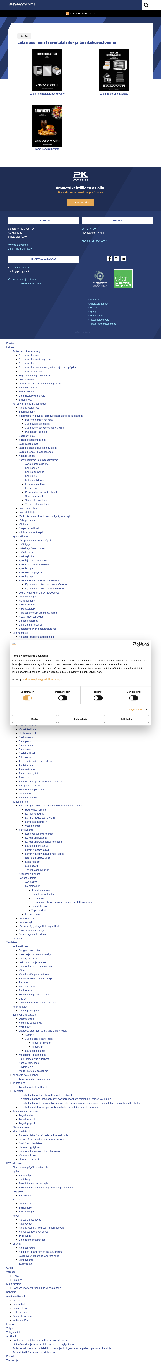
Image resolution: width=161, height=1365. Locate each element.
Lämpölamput (27, 918)
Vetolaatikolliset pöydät (32, 1239)
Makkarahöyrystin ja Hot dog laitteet (39, 926)
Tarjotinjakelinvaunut (37, 870)
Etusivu (10, 343)
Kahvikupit (37, 1046)
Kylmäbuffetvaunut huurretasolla (43, 841)
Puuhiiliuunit (26, 765)
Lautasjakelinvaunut (36, 845)
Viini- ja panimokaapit (31, 532)
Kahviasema (32, 467)
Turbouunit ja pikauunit (32, 789)
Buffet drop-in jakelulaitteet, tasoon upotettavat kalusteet (50, 805)
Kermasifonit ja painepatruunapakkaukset (42, 1139)
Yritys (9, 1328)
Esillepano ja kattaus (24, 1014)
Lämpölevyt (31, 488)
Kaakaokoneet (27, 455)
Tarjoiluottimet (27, 1119)
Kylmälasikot (32, 886)
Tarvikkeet (12, 942)
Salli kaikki (126, 719)
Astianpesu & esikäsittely (26, 351)
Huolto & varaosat (43, 259)
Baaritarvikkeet (27, 435)
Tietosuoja (12, 1360)
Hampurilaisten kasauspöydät (35, 540)
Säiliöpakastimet (28, 620)
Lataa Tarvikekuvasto (47, 148)
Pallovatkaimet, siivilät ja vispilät (37, 978)
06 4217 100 (89, 228)
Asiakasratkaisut (15, 1296)
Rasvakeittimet (27, 769)
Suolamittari (26, 990)
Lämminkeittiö (21, 632)
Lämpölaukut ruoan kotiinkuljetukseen (40, 1151)
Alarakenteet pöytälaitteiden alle (36, 636)
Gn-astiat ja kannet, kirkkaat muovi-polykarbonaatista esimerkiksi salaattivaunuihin (65, 1099)
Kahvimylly (31, 475)
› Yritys (92, 311)
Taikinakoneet (26, 391)
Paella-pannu (26, 737)
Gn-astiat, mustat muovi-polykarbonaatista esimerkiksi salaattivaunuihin (59, 1107)
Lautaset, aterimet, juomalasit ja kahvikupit (43, 1030)
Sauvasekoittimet (28, 387)
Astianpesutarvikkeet (30, 371)
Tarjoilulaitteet (20, 801)
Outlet (9, 1267)
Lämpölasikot (32, 914)
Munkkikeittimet (28, 729)
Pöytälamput (26, 1066)
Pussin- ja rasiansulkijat (32, 930)
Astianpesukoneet (29, 355)
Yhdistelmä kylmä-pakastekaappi (37, 628)
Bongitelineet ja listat (30, 950)
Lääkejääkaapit (27, 596)
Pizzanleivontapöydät (31, 616)
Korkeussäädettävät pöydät (34, 1231)
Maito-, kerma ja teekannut (33, 1070)
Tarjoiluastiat (26, 1115)
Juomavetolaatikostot (37, 423)
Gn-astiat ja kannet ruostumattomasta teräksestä (46, 1095)
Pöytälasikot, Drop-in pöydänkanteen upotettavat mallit (61, 902)
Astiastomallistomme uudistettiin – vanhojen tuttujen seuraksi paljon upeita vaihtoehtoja (62, 1348)
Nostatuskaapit (27, 733)
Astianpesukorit (27, 363)
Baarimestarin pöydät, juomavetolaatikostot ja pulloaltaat (51, 415)
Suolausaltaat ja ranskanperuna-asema (41, 781)
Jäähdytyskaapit (28, 544)
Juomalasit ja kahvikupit (39, 1038)
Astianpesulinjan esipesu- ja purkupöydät (41, 1227)
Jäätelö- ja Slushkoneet (32, 548)
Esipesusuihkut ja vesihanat (34, 375)
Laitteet (10, 347)
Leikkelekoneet (27, 379)
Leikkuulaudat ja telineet (32, 962)
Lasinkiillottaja (27, 512)
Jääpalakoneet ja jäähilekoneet (36, 451)
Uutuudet (18, 938)
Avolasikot (31, 881)
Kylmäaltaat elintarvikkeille (34, 564)
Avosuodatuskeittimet (37, 464)
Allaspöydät (25, 1223)
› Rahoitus (93, 299)
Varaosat (11, 1271)
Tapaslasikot (38, 910)
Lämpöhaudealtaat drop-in (40, 817)
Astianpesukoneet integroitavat (36, 359)
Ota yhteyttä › (80, 202)
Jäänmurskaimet (28, 443)
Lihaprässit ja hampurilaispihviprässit (40, 383)
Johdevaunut (26, 1259)
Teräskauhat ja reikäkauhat (34, 994)
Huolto (10, 1324)
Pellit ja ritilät (20, 1006)
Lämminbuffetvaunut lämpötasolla (44, 853)
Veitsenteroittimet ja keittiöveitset (37, 1002)
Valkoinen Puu (21, 1320)
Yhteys (117, 220)
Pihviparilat (25, 757)
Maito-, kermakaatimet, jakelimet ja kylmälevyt (44, 516)
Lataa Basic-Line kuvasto (114, 93)
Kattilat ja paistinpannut (26, 1074)
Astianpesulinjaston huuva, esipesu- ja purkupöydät (47, 367)
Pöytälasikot (38, 898)
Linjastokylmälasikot (43, 894)
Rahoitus (11, 1292)
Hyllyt (16, 1171)
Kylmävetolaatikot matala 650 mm (44, 588)
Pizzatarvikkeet (21, 1127)
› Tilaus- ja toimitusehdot (102, 323)
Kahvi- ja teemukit (41, 1042)
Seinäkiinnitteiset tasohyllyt (34, 1183)
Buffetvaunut (26, 829)
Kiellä (34, 719)
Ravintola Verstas (22, 1316)
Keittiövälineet (20, 946)
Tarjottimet (19, 1083)
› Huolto (92, 307)
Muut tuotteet (13, 1284)
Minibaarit (24, 524)
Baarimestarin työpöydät (39, 419)
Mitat (22, 970)
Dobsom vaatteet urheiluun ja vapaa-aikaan (37, 1287)
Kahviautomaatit (34, 472)
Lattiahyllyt (25, 1179)
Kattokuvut (25, 1195)
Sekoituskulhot (27, 986)
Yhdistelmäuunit (28, 797)
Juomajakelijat (27, 1018)
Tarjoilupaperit (27, 1123)
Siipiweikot (19, 1304)
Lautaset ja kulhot (35, 1050)
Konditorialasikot (40, 890)
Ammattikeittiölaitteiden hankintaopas (34, 1352)
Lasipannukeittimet (36, 484)
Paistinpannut (26, 745)
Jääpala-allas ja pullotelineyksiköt (38, 447)
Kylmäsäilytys (20, 536)
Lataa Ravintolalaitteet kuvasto (47, 93)
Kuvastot (24, 36)
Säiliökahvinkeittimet (36, 500)
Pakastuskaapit (27, 608)
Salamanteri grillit (29, 773)
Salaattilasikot (39, 906)
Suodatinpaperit (34, 496)
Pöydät (16, 1215)
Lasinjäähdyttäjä (28, 508)
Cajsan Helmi (20, 1308)
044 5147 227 (21, 267)
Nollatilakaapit (27, 600)
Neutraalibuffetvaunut (37, 857)
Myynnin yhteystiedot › (94, 240)
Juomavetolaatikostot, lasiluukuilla (44, 427)
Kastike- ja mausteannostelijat (35, 954)
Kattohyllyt (25, 1175)
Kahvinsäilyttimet (34, 480)
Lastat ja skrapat (28, 958)
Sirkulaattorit (26, 777)
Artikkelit (11, 1336)
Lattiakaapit (25, 1203)
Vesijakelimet (32, 825)
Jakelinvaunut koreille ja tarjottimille (39, 1255)
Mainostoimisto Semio (80, 332)
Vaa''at (22, 998)
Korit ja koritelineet (29, 1062)
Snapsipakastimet (29, 528)
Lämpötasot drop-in (36, 821)
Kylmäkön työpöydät (30, 572)
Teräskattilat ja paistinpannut (35, 1079)
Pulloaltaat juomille (36, 431)
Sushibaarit (31, 865)
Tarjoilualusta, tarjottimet (33, 1087)
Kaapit (16, 1199)
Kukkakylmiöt (26, 556)
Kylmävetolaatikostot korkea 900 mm (46, 584)
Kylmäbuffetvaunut (36, 837)
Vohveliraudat (26, 793)
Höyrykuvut (19, 1191)
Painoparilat (25, 741)
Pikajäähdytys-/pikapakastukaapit (38, 612)
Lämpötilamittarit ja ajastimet (35, 966)
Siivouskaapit (26, 1211)
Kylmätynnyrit (26, 576)
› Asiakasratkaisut (98, 303)
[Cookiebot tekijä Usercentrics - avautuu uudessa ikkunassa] (135, 644)
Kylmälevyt (25, 1026)
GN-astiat (18, 1091)
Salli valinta (80, 719)
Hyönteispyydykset (29, 1147)
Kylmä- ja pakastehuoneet (33, 560)
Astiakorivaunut (27, 1247)
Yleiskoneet (25, 399)
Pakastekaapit (27, 604)
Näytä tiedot (136, 709)
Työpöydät (25, 1235)
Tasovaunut (25, 1263)
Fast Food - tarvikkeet (31, 1143)
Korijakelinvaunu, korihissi (39, 833)
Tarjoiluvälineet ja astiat (26, 1111)
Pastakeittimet (27, 753)
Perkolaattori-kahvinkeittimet (41, 492)
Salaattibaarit (32, 861)
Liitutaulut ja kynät (29, 1159)
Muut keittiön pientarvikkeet (34, 974)
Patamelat (24, 982)
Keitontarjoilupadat (29, 873)
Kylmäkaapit (26, 568)
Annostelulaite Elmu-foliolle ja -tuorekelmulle (43, 1135)
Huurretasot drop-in (36, 809)
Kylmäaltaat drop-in (36, 813)
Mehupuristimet (27, 520)
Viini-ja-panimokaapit (30, 624)
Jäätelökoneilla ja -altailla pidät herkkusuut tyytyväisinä (43, 1344)
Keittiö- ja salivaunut (30, 1022)
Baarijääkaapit (27, 411)
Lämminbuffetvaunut (37, 849)
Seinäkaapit (25, 1207)
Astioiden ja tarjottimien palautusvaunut (41, 1251)
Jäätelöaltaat (26, 552)
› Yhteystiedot (95, 315)
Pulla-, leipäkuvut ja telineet (34, 1058)
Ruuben (17, 1300)
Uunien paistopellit (29, 1010)
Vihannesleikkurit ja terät (32, 395)
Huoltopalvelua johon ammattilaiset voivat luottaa (40, 1340)
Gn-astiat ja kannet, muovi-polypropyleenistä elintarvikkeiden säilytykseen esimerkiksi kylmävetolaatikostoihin (80, 1103)
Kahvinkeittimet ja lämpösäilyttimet (38, 459)
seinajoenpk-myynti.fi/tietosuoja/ (42, 679)
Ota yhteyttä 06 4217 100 (80, 13)
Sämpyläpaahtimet (29, 785)
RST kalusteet (14, 1163)
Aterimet (29, 1034)
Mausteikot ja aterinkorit (32, 1054)
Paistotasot (25, 749)
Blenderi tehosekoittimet (32, 439)
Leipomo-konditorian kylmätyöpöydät (39, 592)
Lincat (16, 1276)
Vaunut (17, 1243)
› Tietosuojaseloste (98, 319)
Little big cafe (20, 1312)
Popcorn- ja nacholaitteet (33, 934)
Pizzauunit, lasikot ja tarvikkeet (36, 761)
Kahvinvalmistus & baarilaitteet (30, 403)
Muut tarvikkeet (21, 1131)
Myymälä (43, 220)
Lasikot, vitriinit (27, 878)
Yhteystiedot (13, 1332)
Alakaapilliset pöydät (30, 1219)
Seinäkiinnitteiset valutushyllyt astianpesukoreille (46, 1187)
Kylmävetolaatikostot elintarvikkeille (39, 580)
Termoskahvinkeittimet (37, 504)
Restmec (17, 1279)
